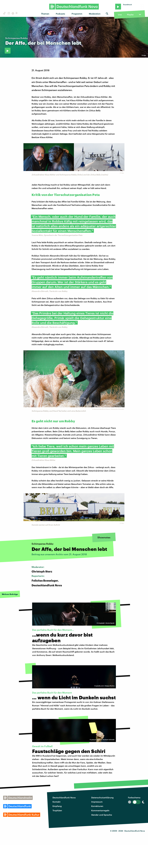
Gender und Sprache (101, 814)
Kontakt (56, 801)
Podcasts (60, 13)
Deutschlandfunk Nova (64, 797)
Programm (77, 13)
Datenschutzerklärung (102, 797)
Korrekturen (97, 806)
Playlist (130, 14)
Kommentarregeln (100, 810)
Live (120, 14)
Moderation (94, 13)
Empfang (57, 806)
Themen (45, 13)
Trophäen (57, 810)
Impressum (97, 801)
